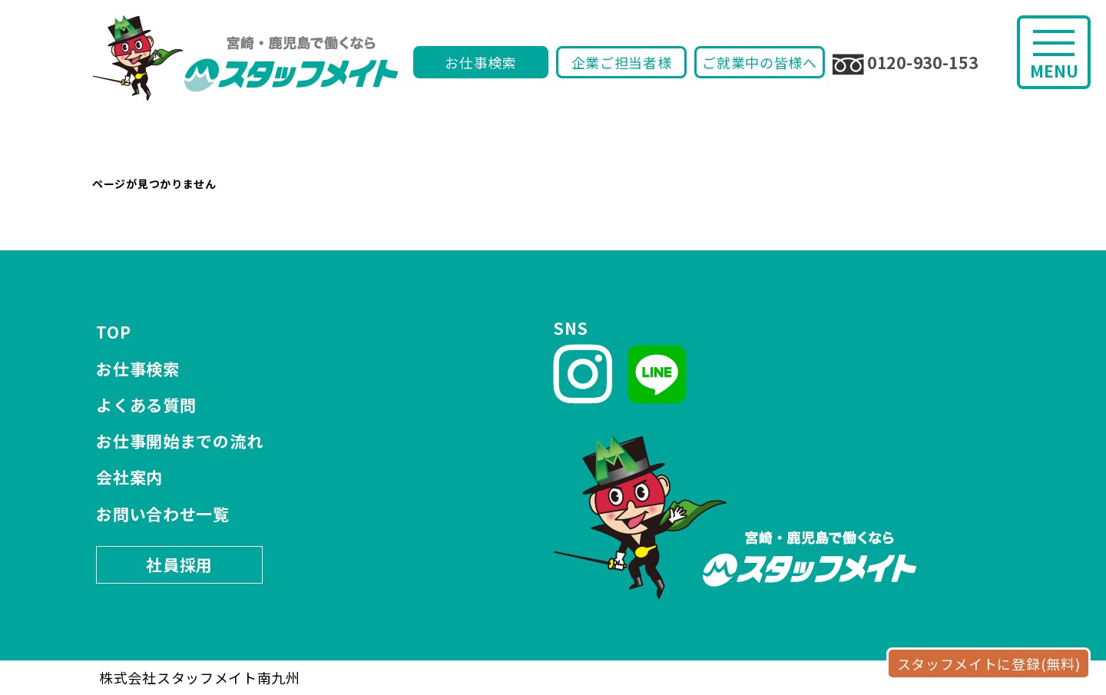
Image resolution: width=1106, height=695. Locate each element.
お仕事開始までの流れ (179, 440)
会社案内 (129, 476)
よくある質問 (146, 404)
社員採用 (179, 564)
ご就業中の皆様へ (759, 62)
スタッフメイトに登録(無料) (989, 663)
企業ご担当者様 (621, 62)
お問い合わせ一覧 (163, 513)
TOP (113, 331)
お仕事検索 (481, 62)
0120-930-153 (905, 63)
